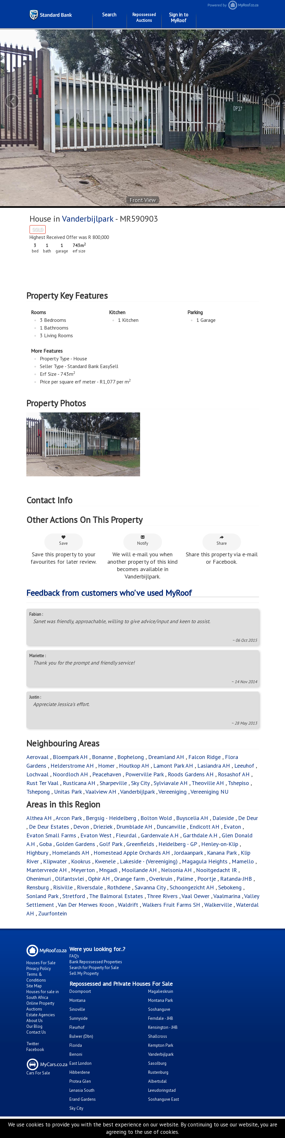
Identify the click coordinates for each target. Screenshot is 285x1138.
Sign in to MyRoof (178, 17)
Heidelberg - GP (177, 844)
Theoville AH (207, 783)
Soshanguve (159, 1009)
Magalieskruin (160, 991)
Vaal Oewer (195, 896)
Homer (106, 765)
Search (109, 15)
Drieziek (102, 826)
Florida (75, 1045)
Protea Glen (80, 1081)
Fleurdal (126, 835)
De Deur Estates (49, 826)
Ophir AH (99, 878)
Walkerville (218, 904)
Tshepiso (238, 783)
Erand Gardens (82, 1099)
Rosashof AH (234, 774)
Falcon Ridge (204, 757)
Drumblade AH (134, 826)
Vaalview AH (100, 791)
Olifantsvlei (69, 878)
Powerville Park (144, 774)
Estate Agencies (40, 1015)
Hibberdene (79, 1072)
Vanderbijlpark (87, 218)
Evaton (232, 826)
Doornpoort (80, 991)
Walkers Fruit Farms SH (171, 904)
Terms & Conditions (36, 977)
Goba (45, 844)
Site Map (34, 986)
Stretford (73, 896)
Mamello (243, 861)
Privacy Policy (38, 968)
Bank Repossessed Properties (95, 962)
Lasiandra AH (213, 765)
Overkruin (160, 878)
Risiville (63, 887)
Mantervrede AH (46, 870)
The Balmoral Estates (116, 896)
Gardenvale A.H (160, 835)
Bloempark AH (70, 757)
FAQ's (74, 956)
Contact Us (36, 1032)
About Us (34, 1020)
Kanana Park (221, 852)
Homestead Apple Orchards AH (132, 852)
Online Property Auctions (40, 1006)
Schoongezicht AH (192, 887)
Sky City (140, 783)
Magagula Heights (204, 861)
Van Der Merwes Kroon (86, 904)
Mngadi (108, 870)
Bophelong (130, 757)
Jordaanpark (188, 852)
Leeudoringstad (162, 1090)
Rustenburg (158, 1072)
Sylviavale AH (171, 783)
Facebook (35, 1049)
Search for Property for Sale (94, 967)
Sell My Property (84, 973)
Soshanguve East (163, 1099)
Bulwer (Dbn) (81, 1036)
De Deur (248, 818)
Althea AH (39, 818)
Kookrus (81, 861)
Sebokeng (230, 887)
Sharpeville (113, 783)
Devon (81, 826)
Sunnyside (78, 1018)
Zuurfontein (52, 913)
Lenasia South (81, 1090)
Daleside (223, 818)
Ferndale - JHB (160, 1018)
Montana (77, 1000)
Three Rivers (162, 896)
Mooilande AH (139, 870)
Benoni (75, 1054)
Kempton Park (160, 1045)
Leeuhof (244, 765)
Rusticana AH (79, 783)
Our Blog (34, 1026)
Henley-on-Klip (219, 844)
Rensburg (37, 887)
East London (80, 1063)
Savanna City (150, 887)
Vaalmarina (226, 896)
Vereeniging (172, 791)
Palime (184, 878)
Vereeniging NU (209, 791)
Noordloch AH (70, 774)
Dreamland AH (166, 757)
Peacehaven (106, 774)
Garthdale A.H (200, 835)
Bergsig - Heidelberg (111, 818)
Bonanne (102, 757)
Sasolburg (157, 1063)
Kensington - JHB (163, 1027)
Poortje (206, 878)
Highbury (37, 852)
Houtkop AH (134, 765)
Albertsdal (157, 1081)
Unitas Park (68, 791)
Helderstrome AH (72, 765)
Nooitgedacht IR (216, 870)
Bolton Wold (156, 818)
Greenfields (140, 844)
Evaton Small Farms (51, 835)
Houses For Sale (41, 963)
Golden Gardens (75, 844)
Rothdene (118, 887)
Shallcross (157, 1036)
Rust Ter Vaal (42, 783)
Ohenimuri (38, 878)
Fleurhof (77, 1027)
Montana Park (160, 1000)
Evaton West (95, 835)
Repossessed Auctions (144, 17)
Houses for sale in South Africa (42, 994)
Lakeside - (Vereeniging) (149, 861)
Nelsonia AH (176, 870)
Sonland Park (42, 896)
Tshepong (38, 791)
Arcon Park (69, 818)
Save (63, 540)
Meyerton (83, 870)
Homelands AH (70, 852)
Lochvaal (37, 774)
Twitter (32, 1043)
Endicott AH (204, 826)
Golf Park (110, 844)
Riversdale (90, 887)
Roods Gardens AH (191, 774)
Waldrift (128, 904)
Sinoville (77, 1009)
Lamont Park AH (173, 765)
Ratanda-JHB (236, 878)
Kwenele (105, 861)
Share (222, 540)
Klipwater (55, 861)
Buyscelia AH (192, 818)
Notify (142, 540)
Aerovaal (37, 757)
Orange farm (129, 878)
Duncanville (170, 826)
